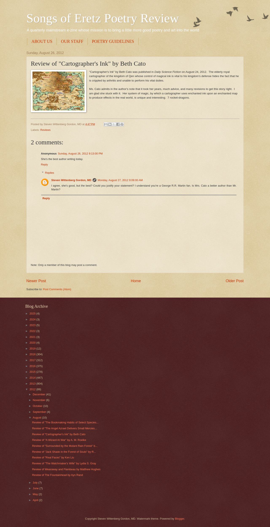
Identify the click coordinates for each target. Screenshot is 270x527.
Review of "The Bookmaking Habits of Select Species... (65, 422)
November (39, 400)
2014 (33, 377)
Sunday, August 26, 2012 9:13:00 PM (80, 153)
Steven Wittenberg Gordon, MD (71, 180)
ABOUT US (41, 41)
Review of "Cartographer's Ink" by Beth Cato (58, 434)
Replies (49, 172)
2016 (33, 366)
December (39, 394)
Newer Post (36, 281)
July (35, 482)
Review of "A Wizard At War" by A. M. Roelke (59, 440)
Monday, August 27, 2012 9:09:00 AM (120, 180)
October (38, 406)
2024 (33, 319)
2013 (33, 383)
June (36, 488)
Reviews (45, 129)
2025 (33, 313)
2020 (33, 342)
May (36, 494)
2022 (33, 331)
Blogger (179, 518)
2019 (33, 348)
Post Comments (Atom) (57, 289)
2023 (33, 325)
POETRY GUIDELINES (113, 41)
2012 (33, 389)
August (37, 417)
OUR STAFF (72, 41)
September (40, 411)
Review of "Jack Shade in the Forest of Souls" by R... (64, 451)
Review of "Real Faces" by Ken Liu (53, 457)
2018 (33, 354)
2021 (33, 337)
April (36, 500)
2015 (33, 371)
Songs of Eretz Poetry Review (102, 18)
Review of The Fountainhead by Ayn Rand (57, 475)
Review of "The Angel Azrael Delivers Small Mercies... (64, 428)
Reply (44, 164)
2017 (33, 360)
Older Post (235, 281)
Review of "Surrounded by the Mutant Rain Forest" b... (64, 445)
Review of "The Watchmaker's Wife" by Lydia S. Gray (64, 463)
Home (136, 281)
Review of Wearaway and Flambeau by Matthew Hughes (66, 469)
